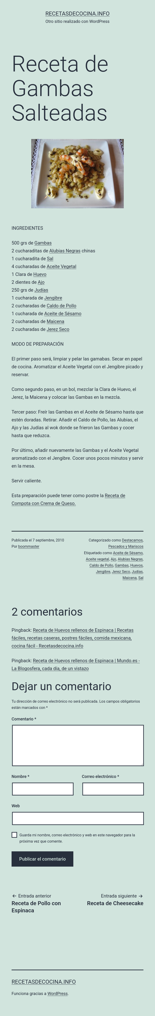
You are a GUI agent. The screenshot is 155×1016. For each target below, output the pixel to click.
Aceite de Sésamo (62, 313)
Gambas (43, 243)
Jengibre (53, 298)
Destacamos (132, 540)
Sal (50, 258)
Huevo (39, 274)
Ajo (41, 282)
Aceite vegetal (97, 559)
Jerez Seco (58, 329)
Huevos (136, 565)
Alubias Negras (65, 251)
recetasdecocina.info (77, 13)
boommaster (28, 546)
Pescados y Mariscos (125, 546)
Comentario (24, 719)
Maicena (55, 321)
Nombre (20, 776)
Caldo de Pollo (61, 305)
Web (16, 805)
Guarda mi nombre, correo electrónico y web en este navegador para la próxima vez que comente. (77, 838)
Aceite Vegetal (61, 266)
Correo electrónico (100, 776)
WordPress (57, 993)
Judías (41, 290)
